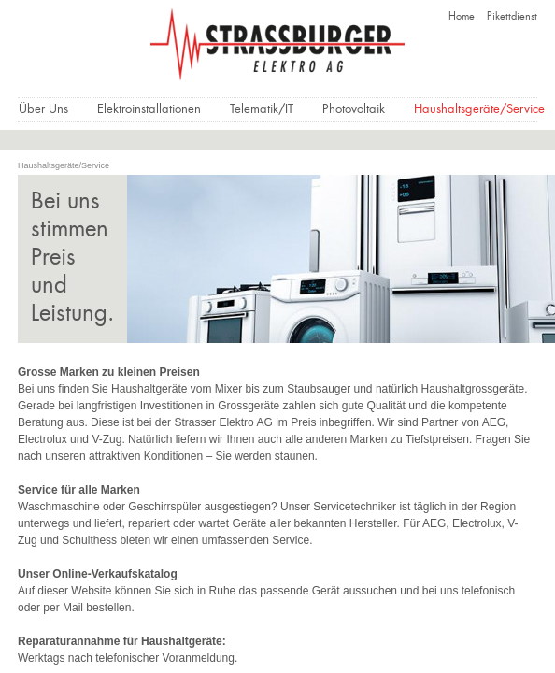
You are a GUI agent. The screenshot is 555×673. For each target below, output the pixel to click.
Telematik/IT (261, 110)
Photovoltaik (353, 110)
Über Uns (43, 110)
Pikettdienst (512, 17)
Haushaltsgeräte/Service (479, 110)
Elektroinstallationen (149, 110)
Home (461, 17)
